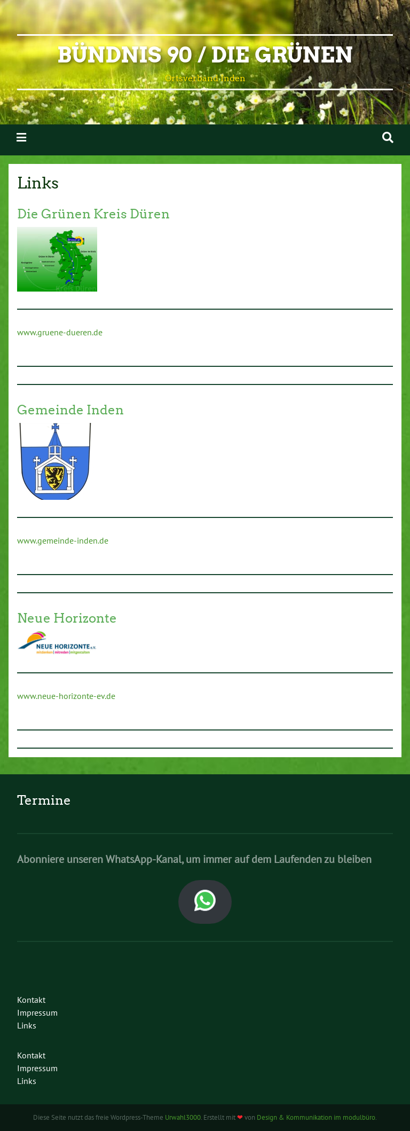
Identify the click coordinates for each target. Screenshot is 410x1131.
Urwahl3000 (183, 1117)
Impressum (37, 1012)
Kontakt (31, 999)
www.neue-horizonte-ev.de (66, 695)
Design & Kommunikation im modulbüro (316, 1117)
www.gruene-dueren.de (59, 332)
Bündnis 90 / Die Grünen (205, 55)
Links (26, 1025)
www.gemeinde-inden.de (62, 540)
